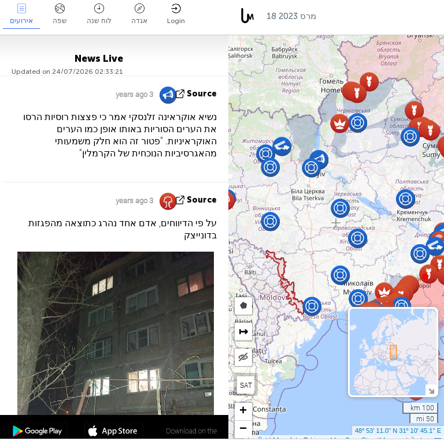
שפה (60, 14)
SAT (246, 385)
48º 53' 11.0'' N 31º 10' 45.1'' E (398, 430)
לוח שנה (99, 14)
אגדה (139, 14)
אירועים (21, 14)
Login (176, 14)
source (202, 94)
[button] (425, 276)
